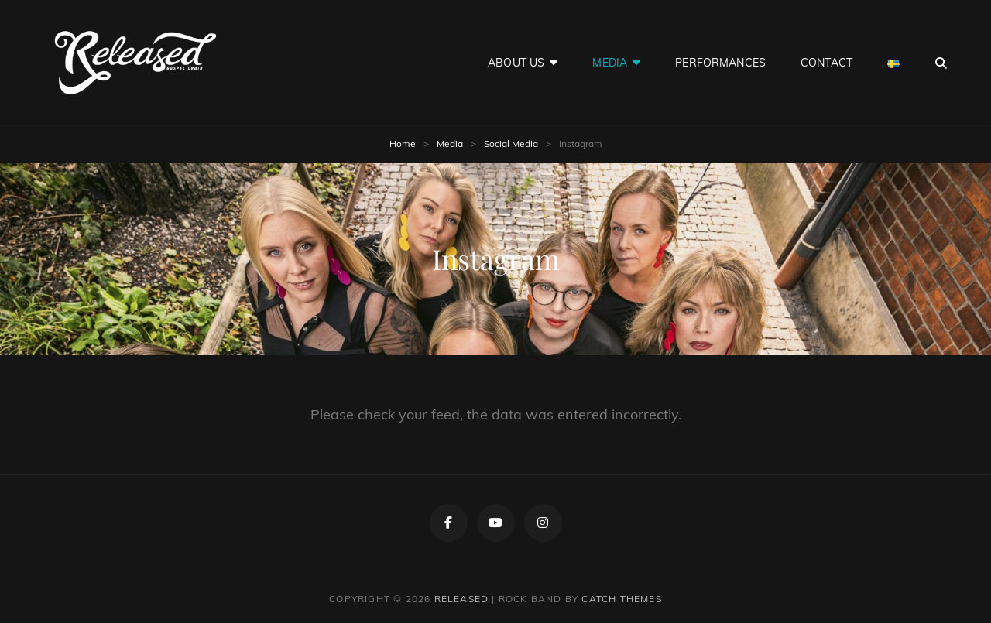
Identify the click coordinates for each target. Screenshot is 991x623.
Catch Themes (621, 598)
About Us (516, 63)
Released (461, 598)
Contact (826, 63)
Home (402, 143)
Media (609, 63)
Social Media (511, 143)
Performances (720, 63)
